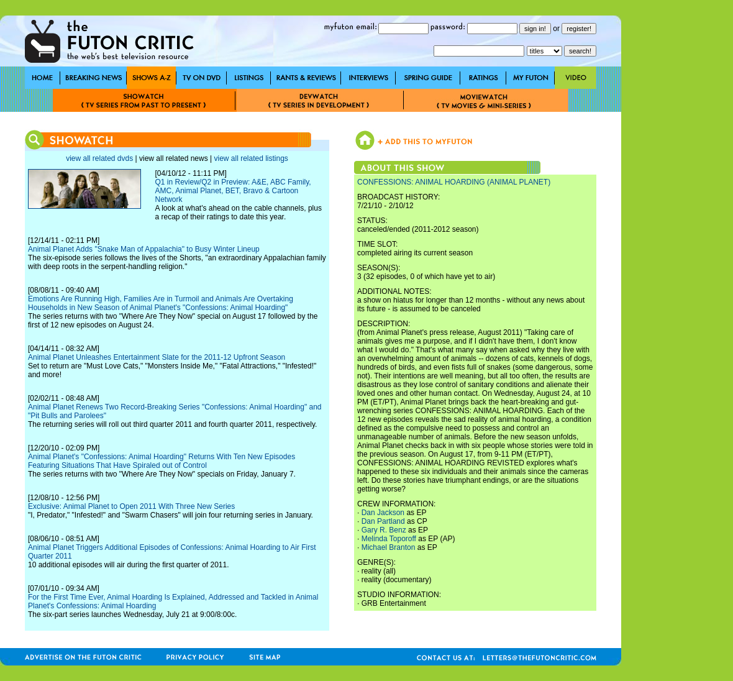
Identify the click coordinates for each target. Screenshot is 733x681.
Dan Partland (383, 521)
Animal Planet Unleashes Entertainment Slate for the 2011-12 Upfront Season (156, 357)
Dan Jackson (383, 512)
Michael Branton (389, 547)
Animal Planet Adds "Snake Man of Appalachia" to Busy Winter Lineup (144, 249)
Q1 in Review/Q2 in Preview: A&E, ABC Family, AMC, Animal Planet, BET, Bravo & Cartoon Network (233, 191)
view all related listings (251, 158)
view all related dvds (99, 158)
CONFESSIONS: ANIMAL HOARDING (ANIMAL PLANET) (453, 182)
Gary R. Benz (384, 530)
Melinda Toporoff (389, 538)
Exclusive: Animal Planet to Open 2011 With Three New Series (131, 506)
